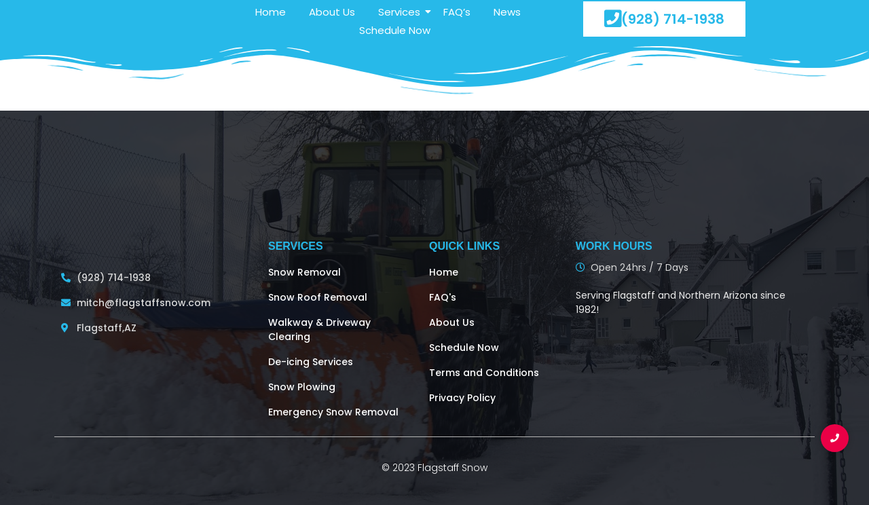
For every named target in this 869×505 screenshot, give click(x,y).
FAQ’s (456, 12)
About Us (332, 12)
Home (270, 12)
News (507, 12)
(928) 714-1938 (664, 19)
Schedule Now (394, 30)
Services (401, 12)
